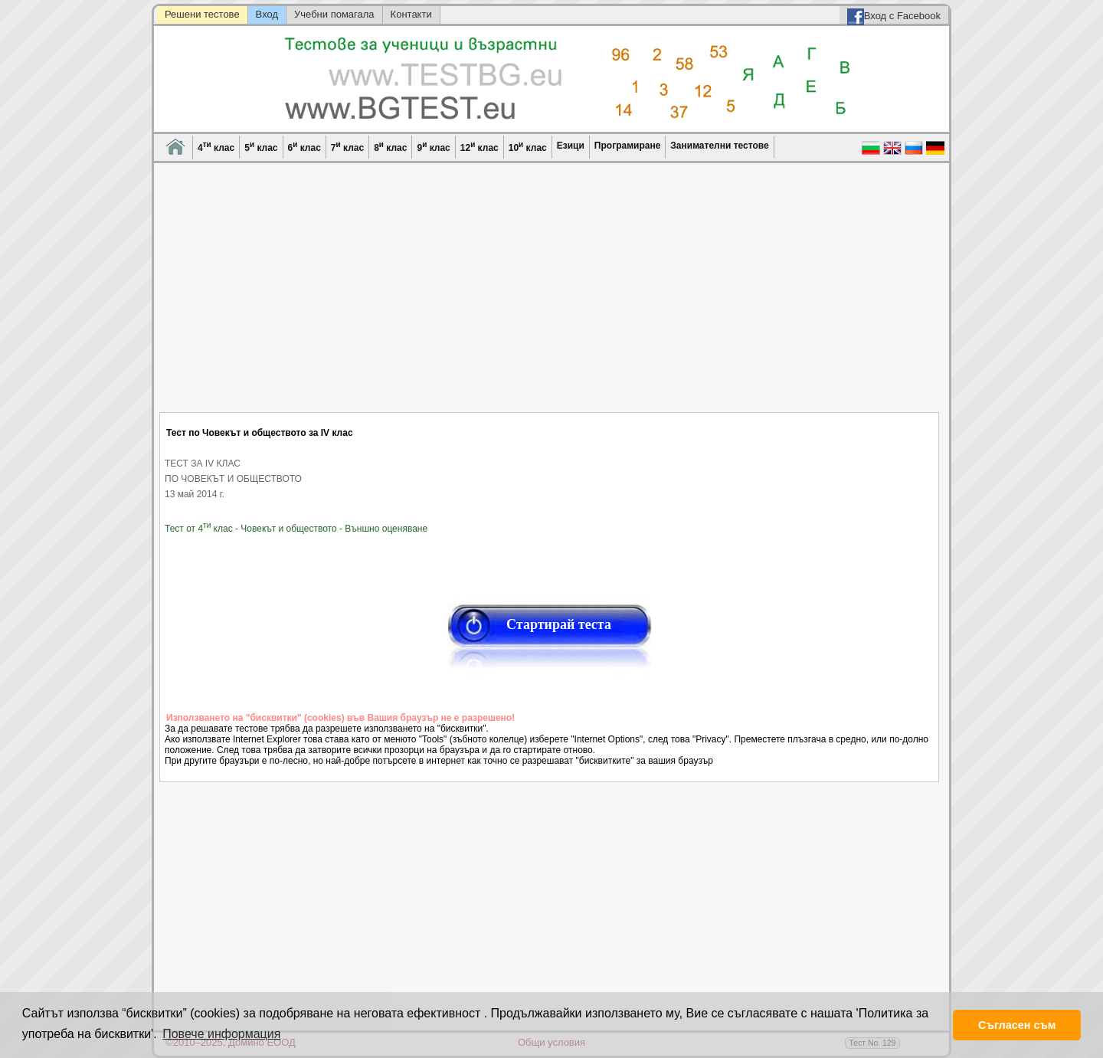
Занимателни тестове (719, 145)
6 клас (304, 146)
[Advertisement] (550, 297)
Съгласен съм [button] (1017, 1025)
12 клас (479, 146)
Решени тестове (202, 14)
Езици (570, 145)
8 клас (390, 146)
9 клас (433, 146)
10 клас (528, 146)
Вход (267, 14)
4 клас (216, 146)
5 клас (260, 146)
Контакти (411, 14)
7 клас (347, 146)
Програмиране (627, 145)
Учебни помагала (334, 14)
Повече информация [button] (221, 1033)
